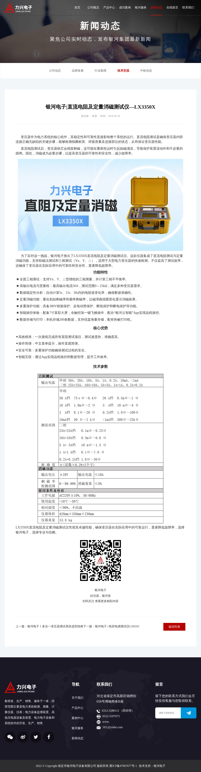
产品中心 (109, 7)
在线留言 (172, 7)
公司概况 (93, 7)
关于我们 (77, 697)
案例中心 (77, 718)
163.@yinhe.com (113, 727)
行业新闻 (100, 70)
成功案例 (125, 7)
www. (106, 721)
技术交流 (123, 70)
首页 (77, 7)
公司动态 (55, 70)
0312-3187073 (111, 716)
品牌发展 (78, 70)
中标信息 (146, 70)
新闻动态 (156, 7)
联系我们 (188, 7)
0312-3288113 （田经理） (118, 710)
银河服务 (141, 7)
